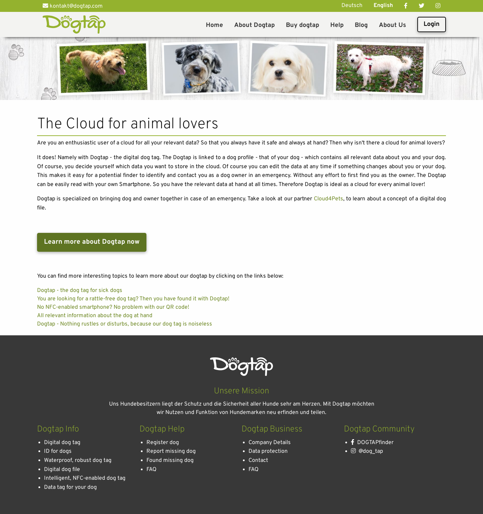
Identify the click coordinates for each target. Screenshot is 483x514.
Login (432, 24)
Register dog (162, 442)
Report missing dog (171, 451)
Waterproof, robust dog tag (77, 460)
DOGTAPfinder (372, 442)
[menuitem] (214, 24)
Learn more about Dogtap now (91, 242)
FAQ (151, 469)
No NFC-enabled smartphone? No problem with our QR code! (113, 307)
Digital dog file (62, 469)
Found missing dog (170, 460)
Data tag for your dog (70, 487)
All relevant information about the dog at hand (94, 315)
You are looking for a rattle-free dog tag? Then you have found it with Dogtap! (133, 298)
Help (337, 25)
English (383, 5)
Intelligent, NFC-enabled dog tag (84, 478)
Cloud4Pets (328, 198)
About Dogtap (254, 25)
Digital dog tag (62, 442)
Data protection (268, 451)
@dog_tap (367, 451)
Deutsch (351, 5)
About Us (392, 25)
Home (214, 25)
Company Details (269, 442)
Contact (258, 460)
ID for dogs (58, 451)
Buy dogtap (302, 25)
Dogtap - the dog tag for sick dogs (79, 290)
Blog (361, 25)
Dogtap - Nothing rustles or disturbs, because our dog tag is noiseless (124, 324)
